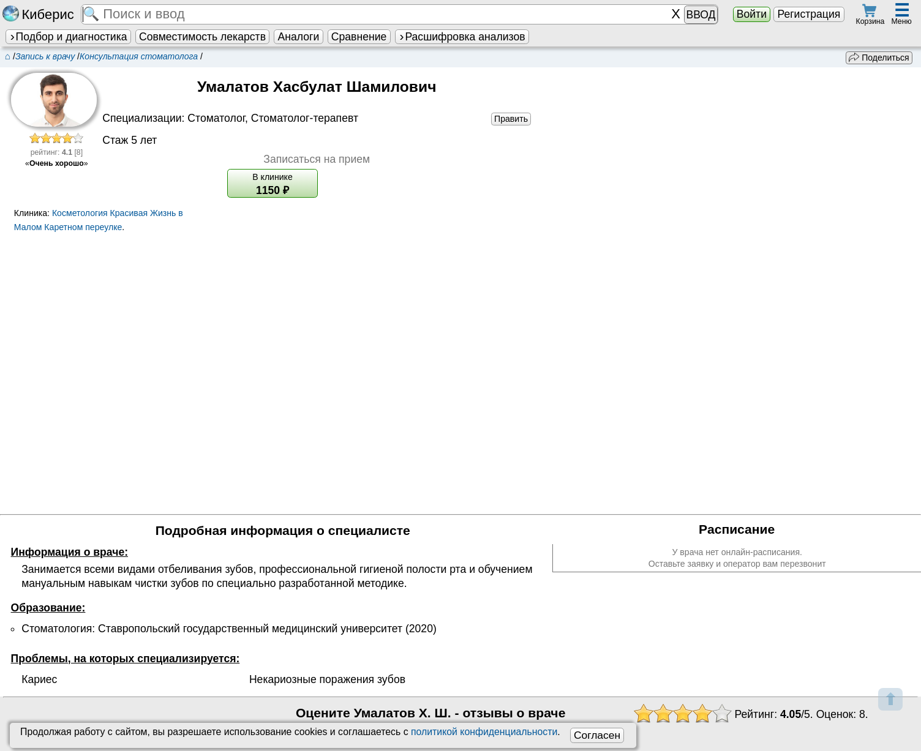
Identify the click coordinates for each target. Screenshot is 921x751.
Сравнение (358, 37)
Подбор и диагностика (68, 37)
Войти (752, 14)
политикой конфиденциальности (484, 732)
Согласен (597, 735)
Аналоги (299, 37)
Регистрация (808, 14)
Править (511, 119)
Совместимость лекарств (202, 37)
